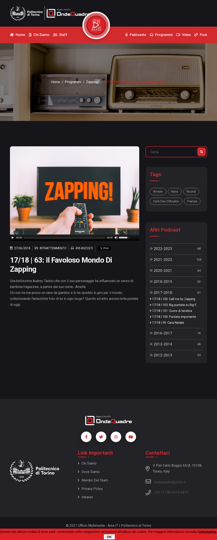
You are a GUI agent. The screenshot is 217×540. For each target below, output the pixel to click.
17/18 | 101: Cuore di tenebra (171, 311)
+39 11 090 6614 (166, 492)
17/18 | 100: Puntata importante (173, 317)
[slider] (64, 238)
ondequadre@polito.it (166, 481)
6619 (184, 492)
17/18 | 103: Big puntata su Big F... (174, 305)
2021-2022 (161, 259)
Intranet (85, 497)
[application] (74, 237)
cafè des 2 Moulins (166, 201)
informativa (207, 531)
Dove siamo (89, 472)
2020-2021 (161, 270)
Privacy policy (90, 489)
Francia (192, 201)
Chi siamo (87, 463)
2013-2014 (161, 344)
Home (55, 82)
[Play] (12, 237)
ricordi (191, 191)
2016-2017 (161, 333)
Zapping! (92, 82)
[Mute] (116, 237)
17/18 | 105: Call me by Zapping (172, 299)
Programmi (73, 82)
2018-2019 (161, 281)
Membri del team (93, 480)
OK (109, 537)
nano (174, 191)
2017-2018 (161, 292)
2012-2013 (161, 355)
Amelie (158, 191)
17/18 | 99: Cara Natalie (167, 323)
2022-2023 (161, 248)
